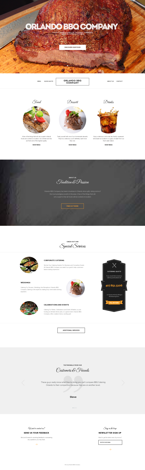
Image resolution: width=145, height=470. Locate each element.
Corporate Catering (54, 260)
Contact (119, 81)
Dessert (72, 102)
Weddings (25, 283)
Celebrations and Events (56, 305)
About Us (110, 81)
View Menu (36, 145)
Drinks (108, 102)
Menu (39, 81)
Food (36, 102)
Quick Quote (48, 81)
